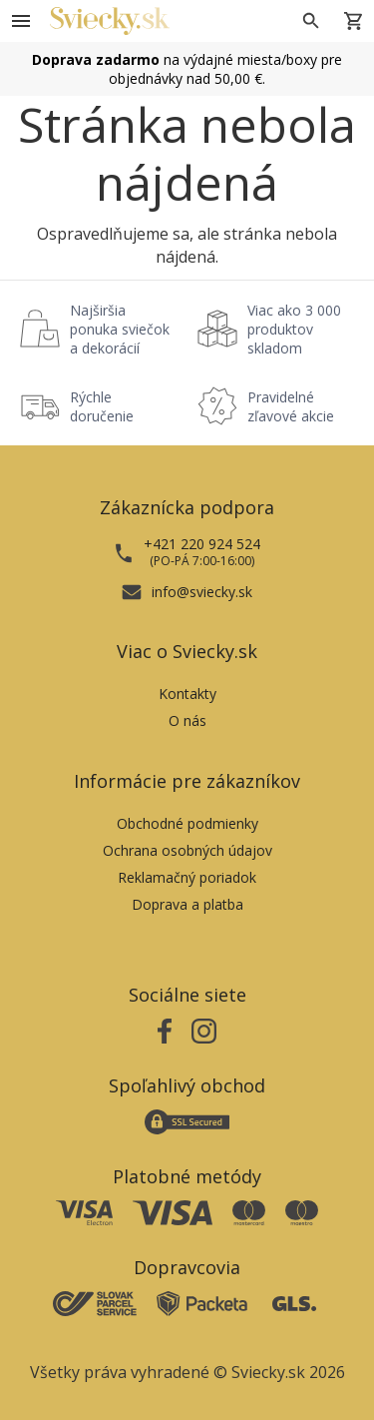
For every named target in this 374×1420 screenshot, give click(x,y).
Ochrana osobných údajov (187, 850)
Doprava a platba (187, 904)
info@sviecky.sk (202, 591)
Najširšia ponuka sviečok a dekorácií (120, 329)
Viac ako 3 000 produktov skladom (294, 329)
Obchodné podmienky (187, 823)
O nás (187, 720)
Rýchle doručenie (102, 406)
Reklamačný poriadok (187, 877)
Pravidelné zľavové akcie (290, 406)
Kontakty (187, 693)
